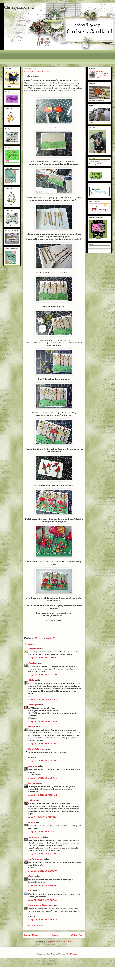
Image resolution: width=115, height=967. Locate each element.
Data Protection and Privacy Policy (99, 250)
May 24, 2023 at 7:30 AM (42, 795)
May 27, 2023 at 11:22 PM (42, 900)
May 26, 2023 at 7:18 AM (42, 885)
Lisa (30, 891)
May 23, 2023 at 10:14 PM (42, 675)
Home (54, 935)
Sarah (31, 876)
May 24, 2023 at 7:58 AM (42, 817)
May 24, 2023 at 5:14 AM (42, 744)
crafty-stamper (35, 859)
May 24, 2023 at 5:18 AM (42, 761)
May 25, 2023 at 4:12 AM (42, 854)
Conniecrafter (35, 837)
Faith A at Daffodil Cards (41, 905)
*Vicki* (31, 727)
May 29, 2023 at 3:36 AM (42, 920)
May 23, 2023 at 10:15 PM (42, 699)
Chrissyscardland (19, 7)
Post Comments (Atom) (61, 941)
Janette (32, 663)
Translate (100, 164)
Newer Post (31, 935)
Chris (31, 680)
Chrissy (100, 71)
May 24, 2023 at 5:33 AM (42, 778)
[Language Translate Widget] (98, 161)
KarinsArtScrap (36, 749)
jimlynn (32, 800)
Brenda (31, 822)
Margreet (32, 766)
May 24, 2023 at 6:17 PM (42, 832)
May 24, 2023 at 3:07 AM (42, 721)
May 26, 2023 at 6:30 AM (42, 871)
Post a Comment (35, 925)
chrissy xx (33, 705)
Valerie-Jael (34, 648)
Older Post (77, 935)
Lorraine (32, 783)
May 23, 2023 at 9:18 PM (42, 658)
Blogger (74, 954)
